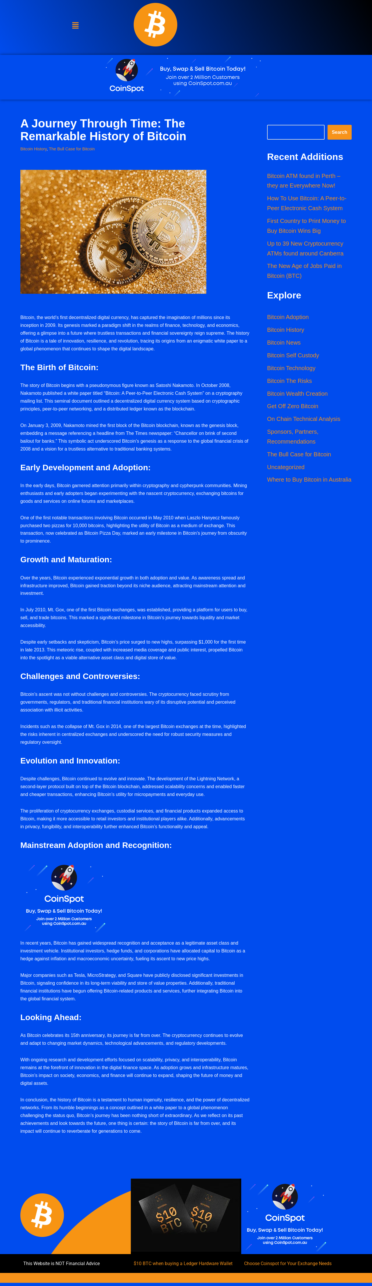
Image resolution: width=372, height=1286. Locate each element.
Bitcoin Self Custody (293, 356)
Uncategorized (286, 468)
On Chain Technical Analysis (303, 420)
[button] (75, 25)
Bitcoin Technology (291, 368)
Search (339, 131)
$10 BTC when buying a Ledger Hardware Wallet (183, 1266)
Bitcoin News (284, 343)
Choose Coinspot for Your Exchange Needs (288, 1266)
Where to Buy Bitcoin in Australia (309, 481)
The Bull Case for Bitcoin (72, 148)
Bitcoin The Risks (289, 381)
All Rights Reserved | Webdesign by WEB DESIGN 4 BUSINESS (186, 1281)
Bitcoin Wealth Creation (297, 394)
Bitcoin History (33, 148)
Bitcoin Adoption (288, 317)
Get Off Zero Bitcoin (292, 407)
